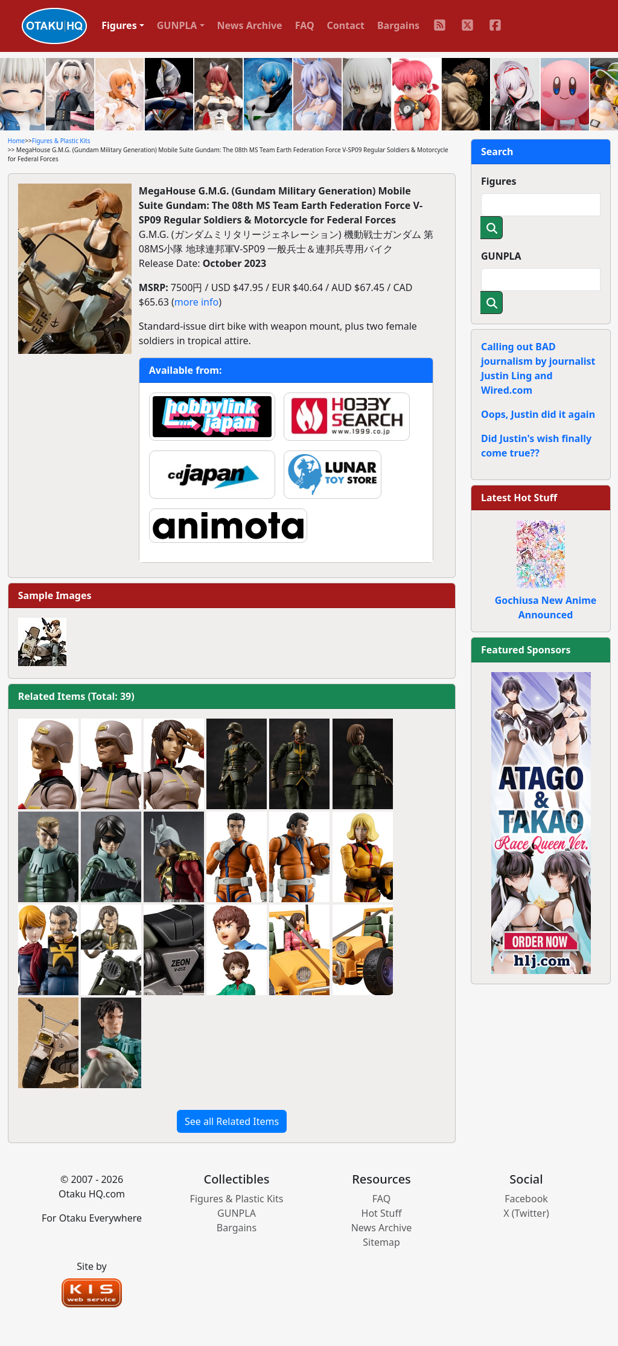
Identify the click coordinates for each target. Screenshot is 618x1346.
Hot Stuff (382, 1213)
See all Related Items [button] (232, 1121)
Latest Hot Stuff (519, 497)
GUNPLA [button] (177, 25)
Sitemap (381, 1242)
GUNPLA (501, 256)
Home (16, 140)
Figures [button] (119, 25)
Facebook (526, 1198)
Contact (346, 25)
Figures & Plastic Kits (61, 140)
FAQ (304, 25)
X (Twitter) (526, 1213)
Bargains (398, 25)
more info (196, 302)
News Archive (249, 25)
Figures (499, 181)
